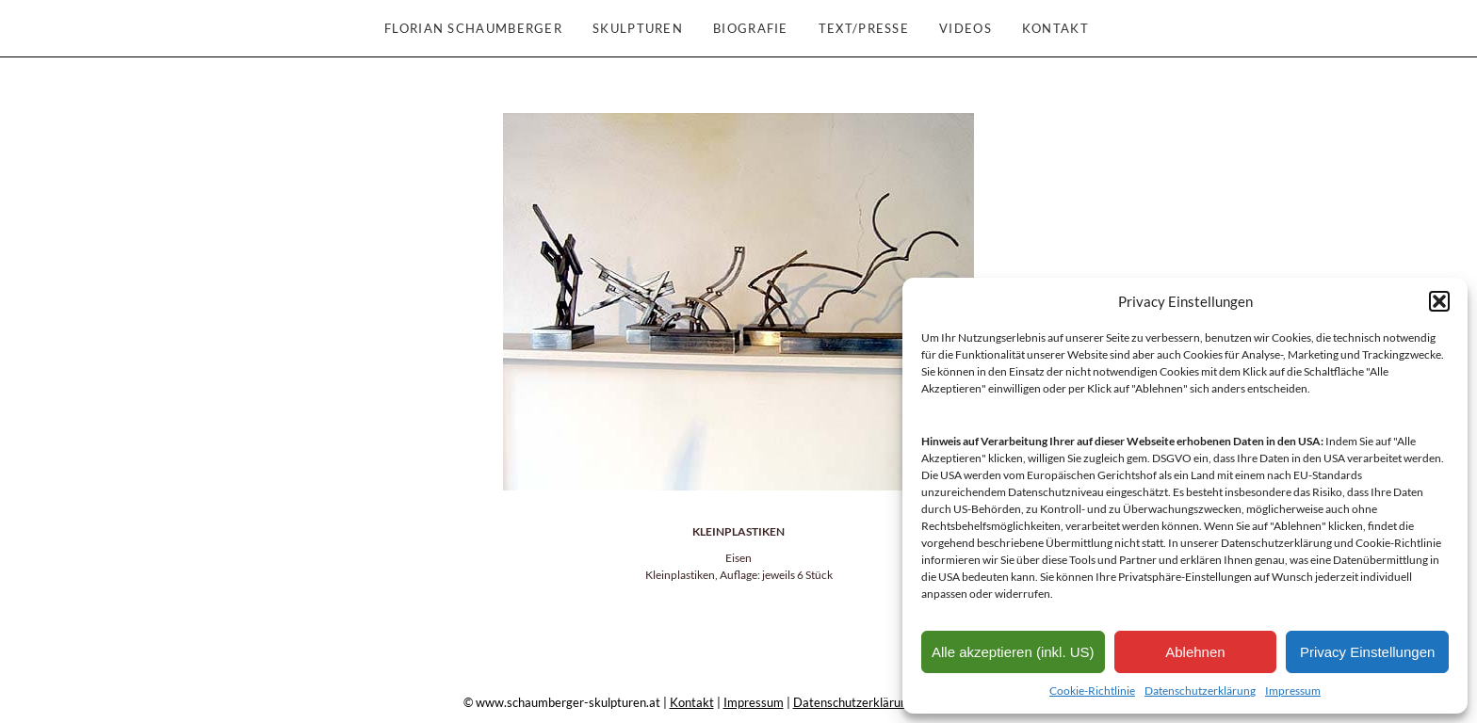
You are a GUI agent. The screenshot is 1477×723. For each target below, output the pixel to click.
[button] (1439, 301)
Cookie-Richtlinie (1092, 690)
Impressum (1293, 690)
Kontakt (692, 702)
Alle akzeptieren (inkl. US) (1013, 652)
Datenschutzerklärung (1200, 690)
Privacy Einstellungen (1367, 652)
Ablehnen (1195, 652)
